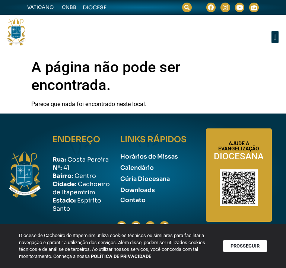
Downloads (137, 190)
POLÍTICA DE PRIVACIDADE (124, 256)
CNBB (69, 7)
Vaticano (40, 7)
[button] (187, 7)
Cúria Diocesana (145, 179)
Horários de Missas (149, 156)
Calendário (137, 168)
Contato (133, 200)
